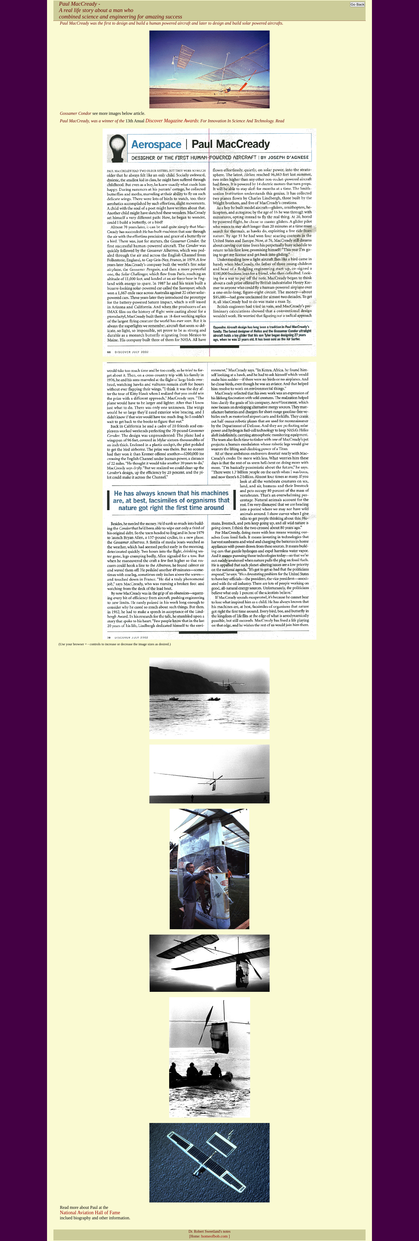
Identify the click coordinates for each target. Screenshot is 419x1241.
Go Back (357, 4)
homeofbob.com (214, 1236)
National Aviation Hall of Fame (90, 1212)
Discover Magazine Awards (171, 120)
